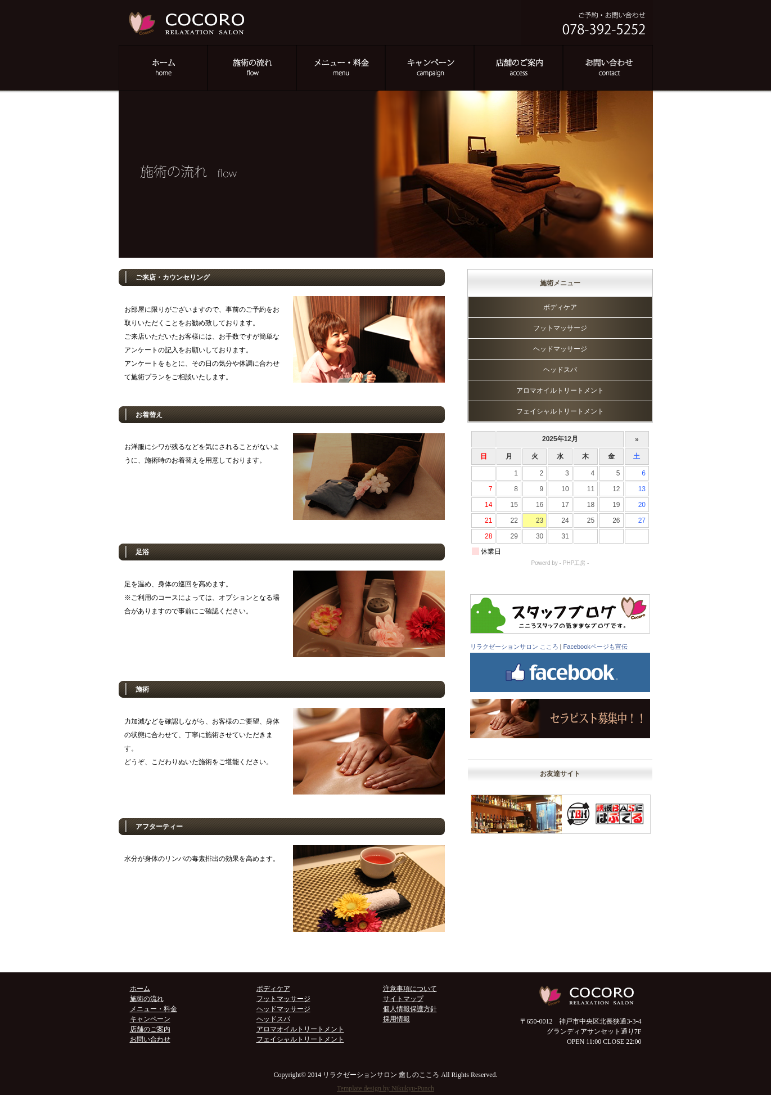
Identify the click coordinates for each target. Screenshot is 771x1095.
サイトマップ (403, 999)
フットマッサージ (560, 328)
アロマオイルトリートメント (560, 390)
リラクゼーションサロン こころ (514, 646)
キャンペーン (150, 1019)
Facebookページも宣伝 (595, 646)
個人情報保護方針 (410, 1009)
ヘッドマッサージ (560, 349)
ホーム (140, 989)
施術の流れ (147, 999)
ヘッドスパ (560, 370)
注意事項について (410, 989)
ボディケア (560, 307)
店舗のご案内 (150, 1029)
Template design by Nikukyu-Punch (385, 1088)
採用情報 (396, 1019)
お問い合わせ (150, 1039)
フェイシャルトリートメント (560, 411)
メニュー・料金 (153, 1009)
